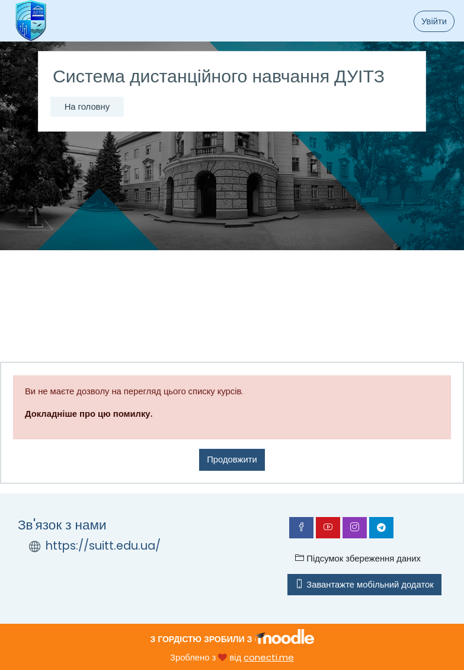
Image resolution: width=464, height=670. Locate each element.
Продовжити (232, 459)
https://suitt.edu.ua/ (103, 546)
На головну (87, 106)
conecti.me (269, 657)
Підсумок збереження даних (358, 558)
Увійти (434, 21)
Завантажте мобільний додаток (364, 584)
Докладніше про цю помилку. (88, 413)
